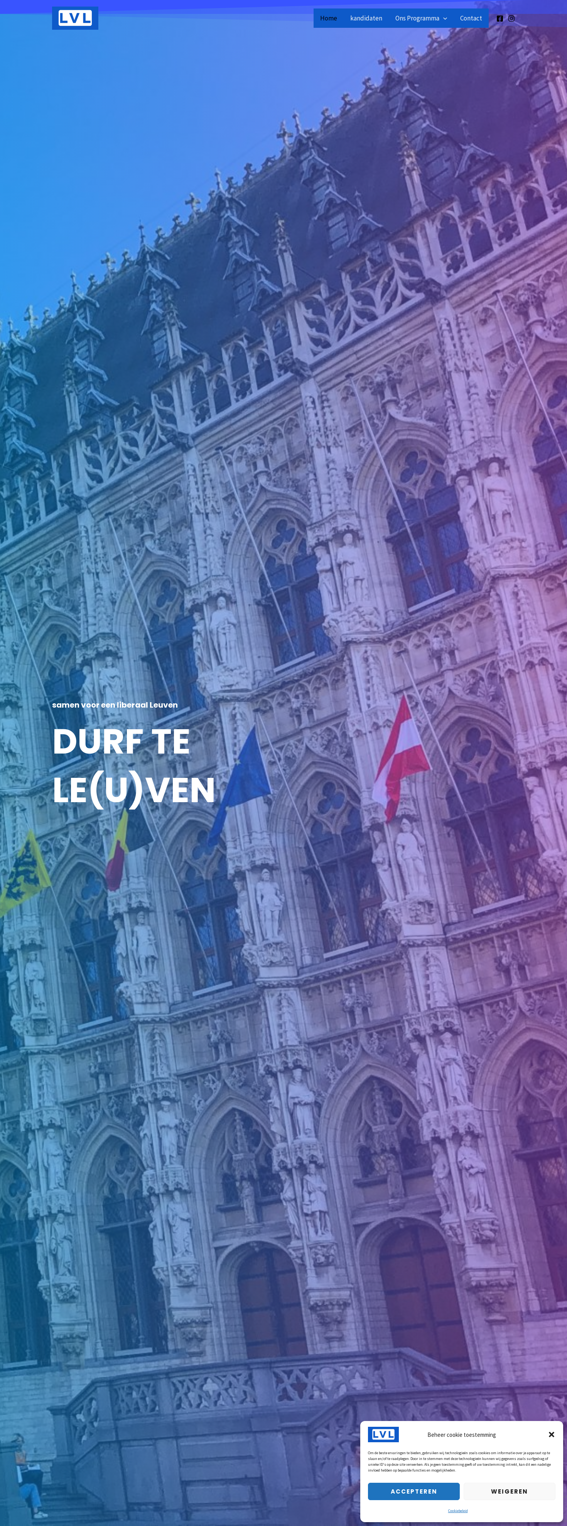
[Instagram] (511, 18)
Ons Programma (421, 18)
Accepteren (414, 1491)
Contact (471, 18)
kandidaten (366, 18)
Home (328, 18)
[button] (551, 1434)
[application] (443, 18)
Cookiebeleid (458, 1510)
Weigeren (509, 1491)
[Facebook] (499, 18)
